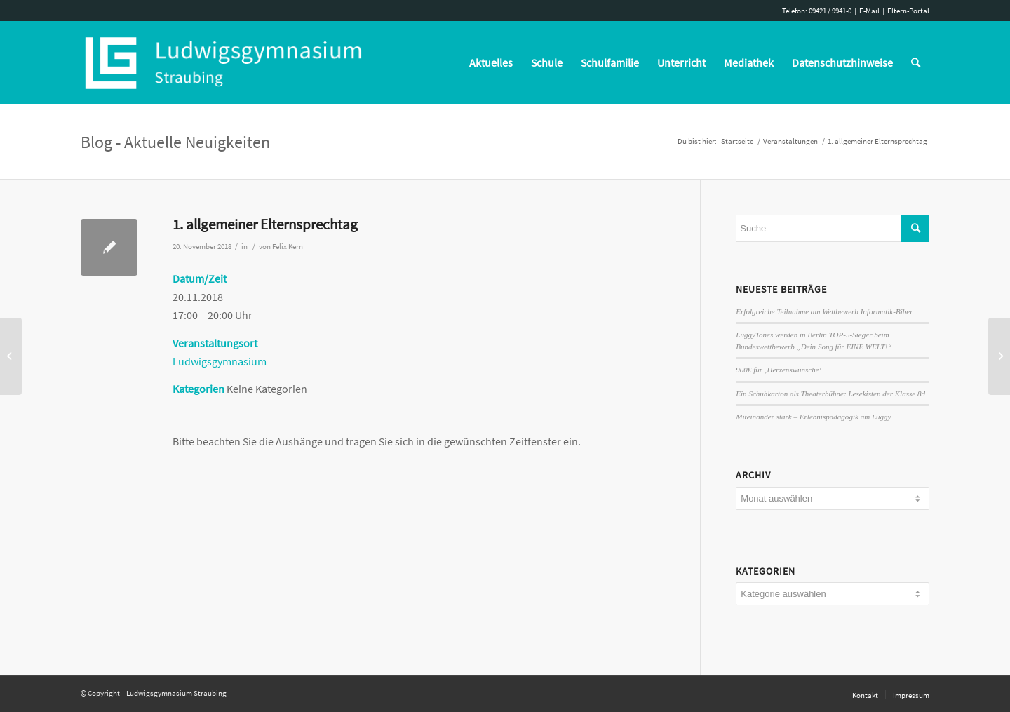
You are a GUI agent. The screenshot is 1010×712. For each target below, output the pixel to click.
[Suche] (915, 62)
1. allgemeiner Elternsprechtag (265, 224)
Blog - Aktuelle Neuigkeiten (175, 142)
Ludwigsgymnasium (220, 361)
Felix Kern (287, 246)
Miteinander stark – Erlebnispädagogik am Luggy (813, 416)
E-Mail (869, 10)
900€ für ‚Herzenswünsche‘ (778, 369)
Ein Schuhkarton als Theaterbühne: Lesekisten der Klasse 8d (830, 393)
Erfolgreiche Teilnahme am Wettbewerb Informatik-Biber (824, 311)
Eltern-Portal (908, 10)
